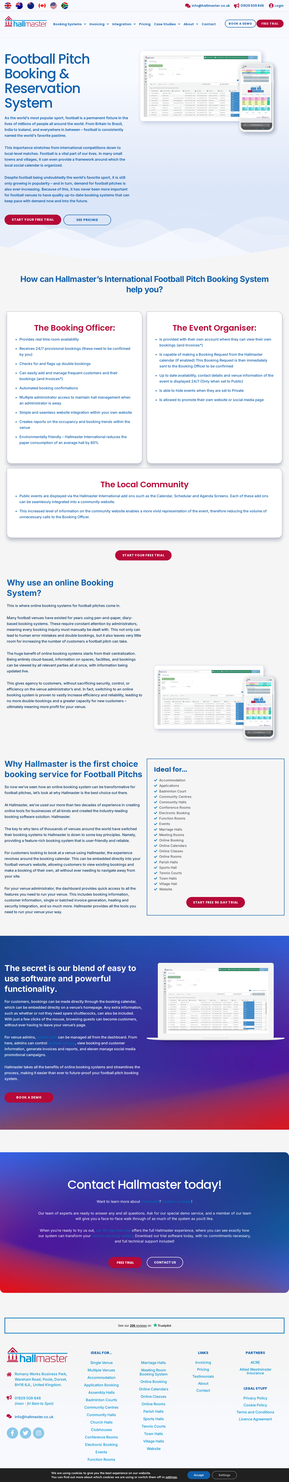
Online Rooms (153, 1403)
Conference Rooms (101, 1436)
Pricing (145, 23)
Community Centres (101, 1406)
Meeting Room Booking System (154, 1371)
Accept (198, 1475)
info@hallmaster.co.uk (34, 1416)
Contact (209, 23)
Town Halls (153, 1433)
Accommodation (101, 1377)
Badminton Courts (101, 1399)
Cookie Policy (255, 1404)
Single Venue (101, 1362)
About (191, 23)
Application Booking (101, 1384)
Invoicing (99, 23)
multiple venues (61, 1042)
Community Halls (101, 1414)
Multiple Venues (101, 1369)
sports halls (47, 1036)
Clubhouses (101, 1429)
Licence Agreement (255, 1418)
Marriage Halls (153, 1362)
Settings (225, 1475)
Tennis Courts (154, 1425)
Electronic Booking (101, 1444)
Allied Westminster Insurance (255, 1370)
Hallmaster (150, 1200)
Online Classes (153, 1396)
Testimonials (203, 1375)
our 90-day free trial (113, 1229)
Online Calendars (153, 1388)
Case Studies (167, 23)
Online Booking (153, 1381)
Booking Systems (69, 23)
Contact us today (176, 1200)
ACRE (255, 1361)
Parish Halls (153, 1410)
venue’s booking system (112, 1235)
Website (154, 1448)
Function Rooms (101, 1458)
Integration (124, 23)
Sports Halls (153, 1418)
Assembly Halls (101, 1391)
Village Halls (153, 1440)
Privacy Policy (255, 1397)
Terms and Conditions (255, 1411)
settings (170, 1477)
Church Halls (101, 1421)
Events (101, 1451)
